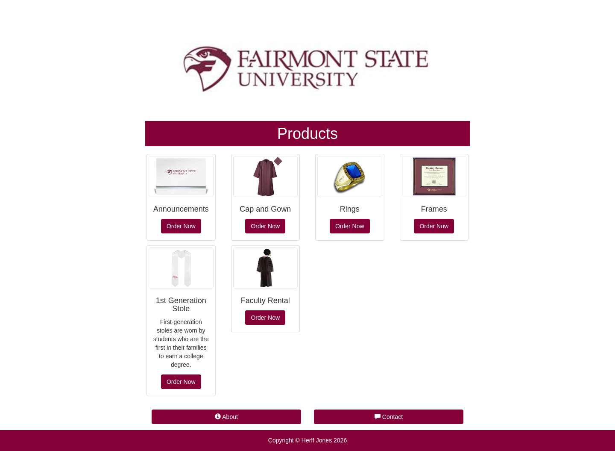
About (226, 416)
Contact (389, 416)
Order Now (181, 226)
